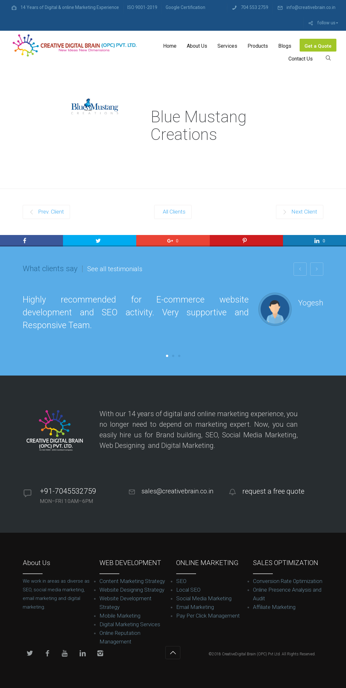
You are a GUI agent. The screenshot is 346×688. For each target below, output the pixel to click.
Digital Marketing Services (129, 624)
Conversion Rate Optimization (287, 581)
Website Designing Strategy (131, 590)
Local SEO (188, 590)
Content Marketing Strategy (132, 581)
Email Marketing (195, 607)
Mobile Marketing (119, 615)
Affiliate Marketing (274, 607)
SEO (181, 581)
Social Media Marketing (204, 598)
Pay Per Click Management (208, 615)
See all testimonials (114, 269)
